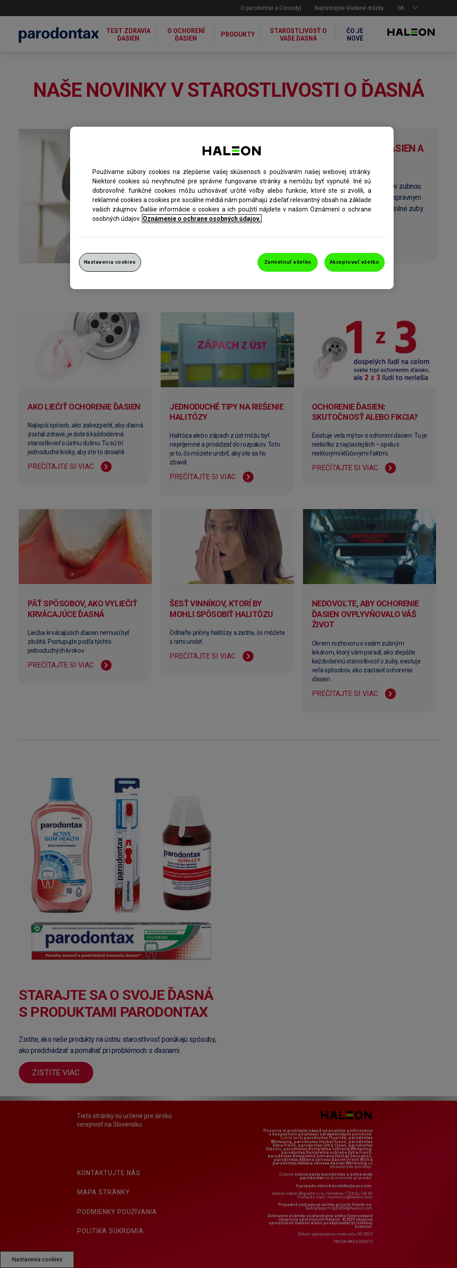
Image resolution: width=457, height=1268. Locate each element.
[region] (232, 208)
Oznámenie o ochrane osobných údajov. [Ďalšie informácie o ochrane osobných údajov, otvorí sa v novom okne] (202, 218)
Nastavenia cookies (110, 262)
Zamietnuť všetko (288, 262)
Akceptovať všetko (354, 262)
